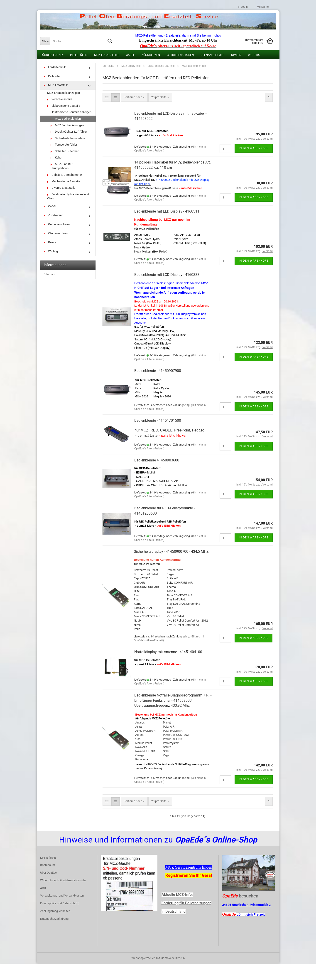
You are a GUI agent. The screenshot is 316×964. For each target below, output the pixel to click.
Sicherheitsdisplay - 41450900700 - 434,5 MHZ (171, 551)
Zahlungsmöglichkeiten (55, 911)
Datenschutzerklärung (54, 918)
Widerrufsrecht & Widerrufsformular (63, 880)
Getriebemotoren (180, 55)
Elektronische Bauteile (63, 105)
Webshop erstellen (143, 958)
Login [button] (242, 6)
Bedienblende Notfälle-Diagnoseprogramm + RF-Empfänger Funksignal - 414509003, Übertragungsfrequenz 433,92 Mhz (172, 700)
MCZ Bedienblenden (66, 118)
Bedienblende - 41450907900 (157, 371)
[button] (107, 97)
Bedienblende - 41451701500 (157, 420)
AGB (43, 888)
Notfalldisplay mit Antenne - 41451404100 (168, 652)
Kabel (56, 157)
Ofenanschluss (212, 55)
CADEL (130, 55)
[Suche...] (45, 41)
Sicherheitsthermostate (68, 138)
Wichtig (254, 55)
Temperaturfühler (64, 144)
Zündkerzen (151, 55)
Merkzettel (262, 6)
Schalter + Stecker (64, 151)
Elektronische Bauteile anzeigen (71, 112)
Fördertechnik (52, 55)
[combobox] (134, 97)
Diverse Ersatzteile (61, 187)
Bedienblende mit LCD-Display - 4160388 (166, 275)
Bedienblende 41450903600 (156, 460)
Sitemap (49, 274)
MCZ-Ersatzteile (106, 55)
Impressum (47, 865)
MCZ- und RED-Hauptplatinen (62, 166)
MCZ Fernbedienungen (67, 125)
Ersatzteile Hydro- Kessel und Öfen (68, 196)
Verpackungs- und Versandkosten (62, 895)
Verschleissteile (59, 99)
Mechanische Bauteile (63, 181)
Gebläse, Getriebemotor (64, 174)
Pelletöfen (78, 55)
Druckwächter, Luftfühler (69, 131)
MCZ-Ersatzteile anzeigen (63, 92)
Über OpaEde (48, 872)
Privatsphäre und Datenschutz (59, 903)
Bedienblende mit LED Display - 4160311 (166, 211)
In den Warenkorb (253, 148)
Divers (236, 55)
